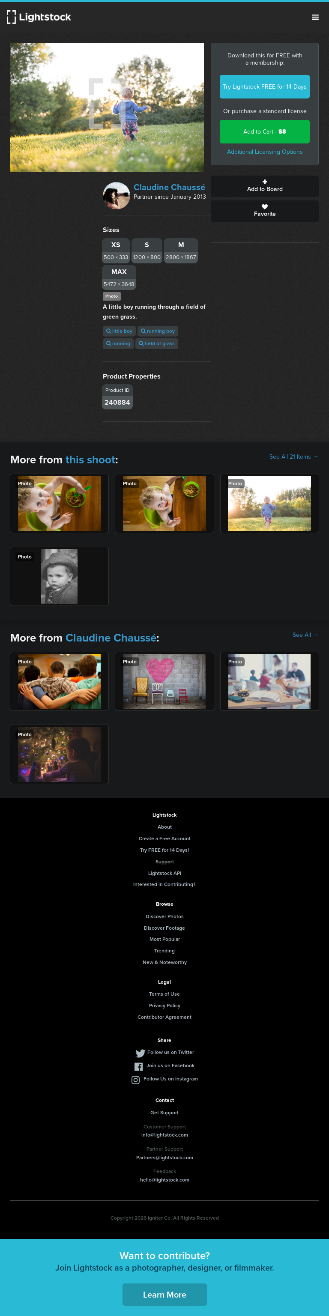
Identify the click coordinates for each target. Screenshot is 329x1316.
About (165, 827)
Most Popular (165, 939)
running (118, 343)
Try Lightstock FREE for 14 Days (265, 86)
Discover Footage (164, 928)
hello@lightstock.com (164, 1180)
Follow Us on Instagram (171, 1079)
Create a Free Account (165, 838)
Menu (315, 17)
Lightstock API (164, 873)
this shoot (90, 459)
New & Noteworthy (165, 962)
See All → (306, 635)
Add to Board (264, 186)
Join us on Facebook (170, 1065)
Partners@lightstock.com (164, 1157)
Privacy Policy (164, 1005)
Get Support (164, 1112)
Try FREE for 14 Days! (164, 850)
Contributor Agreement (164, 1017)
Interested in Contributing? (164, 884)
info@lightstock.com (164, 1135)
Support (165, 861)
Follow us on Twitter (170, 1052)
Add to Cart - (264, 131)
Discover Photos (165, 916)
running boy (158, 331)
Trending (164, 951)
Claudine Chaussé (169, 187)
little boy (119, 331)
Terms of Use (164, 994)
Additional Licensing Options (265, 151)
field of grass (157, 343)
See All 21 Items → (294, 457)
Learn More (164, 1294)
